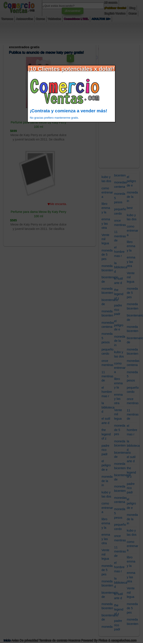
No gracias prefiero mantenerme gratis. (54, 117)
